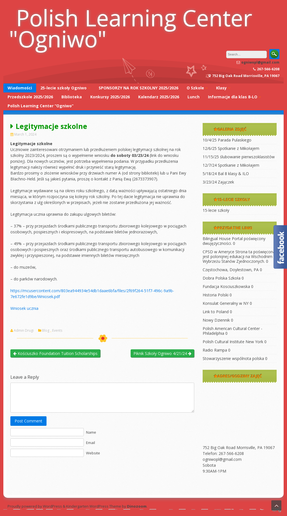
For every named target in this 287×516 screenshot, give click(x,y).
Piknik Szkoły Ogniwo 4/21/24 (162, 353)
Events (57, 331)
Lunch (194, 96)
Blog (45, 331)
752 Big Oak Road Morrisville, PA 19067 (239, 447)
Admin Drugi (24, 331)
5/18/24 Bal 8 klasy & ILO (226, 173)
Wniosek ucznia (24, 308)
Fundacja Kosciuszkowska (226, 286)
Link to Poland (216, 311)
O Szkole (195, 87)
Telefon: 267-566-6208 (223, 453)
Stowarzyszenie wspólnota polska (233, 358)
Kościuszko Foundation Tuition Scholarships (55, 353)
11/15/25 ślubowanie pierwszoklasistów (239, 156)
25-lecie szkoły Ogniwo (63, 87)
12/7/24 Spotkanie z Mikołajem (231, 165)
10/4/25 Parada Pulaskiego (227, 140)
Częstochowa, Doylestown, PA (231, 269)
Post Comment (28, 421)
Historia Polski (215, 294)
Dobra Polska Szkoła (221, 278)
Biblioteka (71, 96)
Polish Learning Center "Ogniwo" (130, 28)
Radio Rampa (215, 350)
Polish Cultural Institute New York (233, 341)
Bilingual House (217, 238)
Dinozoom (137, 506)
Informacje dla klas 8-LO (232, 96)
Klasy (221, 87)
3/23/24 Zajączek (218, 182)
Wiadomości (20, 87)
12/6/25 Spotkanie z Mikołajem (231, 148)
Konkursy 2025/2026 (110, 96)
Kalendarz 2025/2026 (158, 96)
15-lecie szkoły (216, 210)
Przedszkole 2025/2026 (30, 96)
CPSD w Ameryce (218, 251)
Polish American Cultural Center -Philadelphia (232, 331)
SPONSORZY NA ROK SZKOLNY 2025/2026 (138, 87)
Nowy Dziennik (216, 320)
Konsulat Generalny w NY (226, 303)
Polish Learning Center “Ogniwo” (40, 105)
